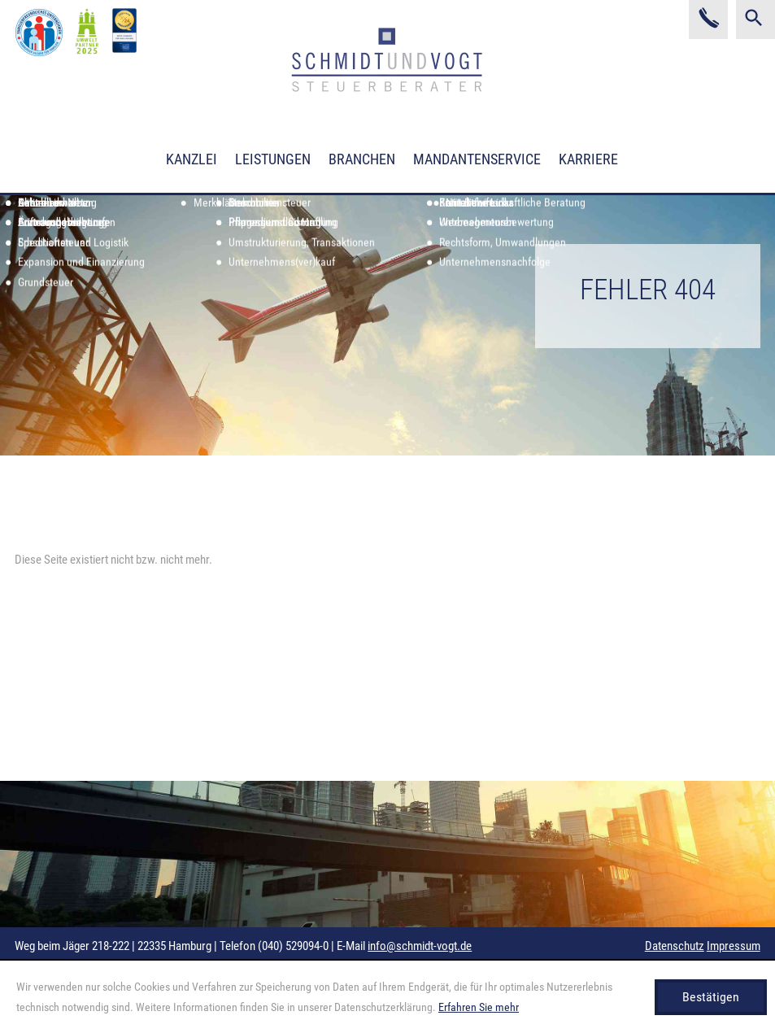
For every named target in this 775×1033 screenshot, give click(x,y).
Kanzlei (191, 159)
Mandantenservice (477, 159)
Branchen (362, 159)
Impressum (733, 946)
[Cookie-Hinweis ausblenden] (711, 997)
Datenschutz (674, 946)
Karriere (588, 159)
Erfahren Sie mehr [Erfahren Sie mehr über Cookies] (478, 1006)
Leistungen (273, 159)
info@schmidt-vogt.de (420, 946)
